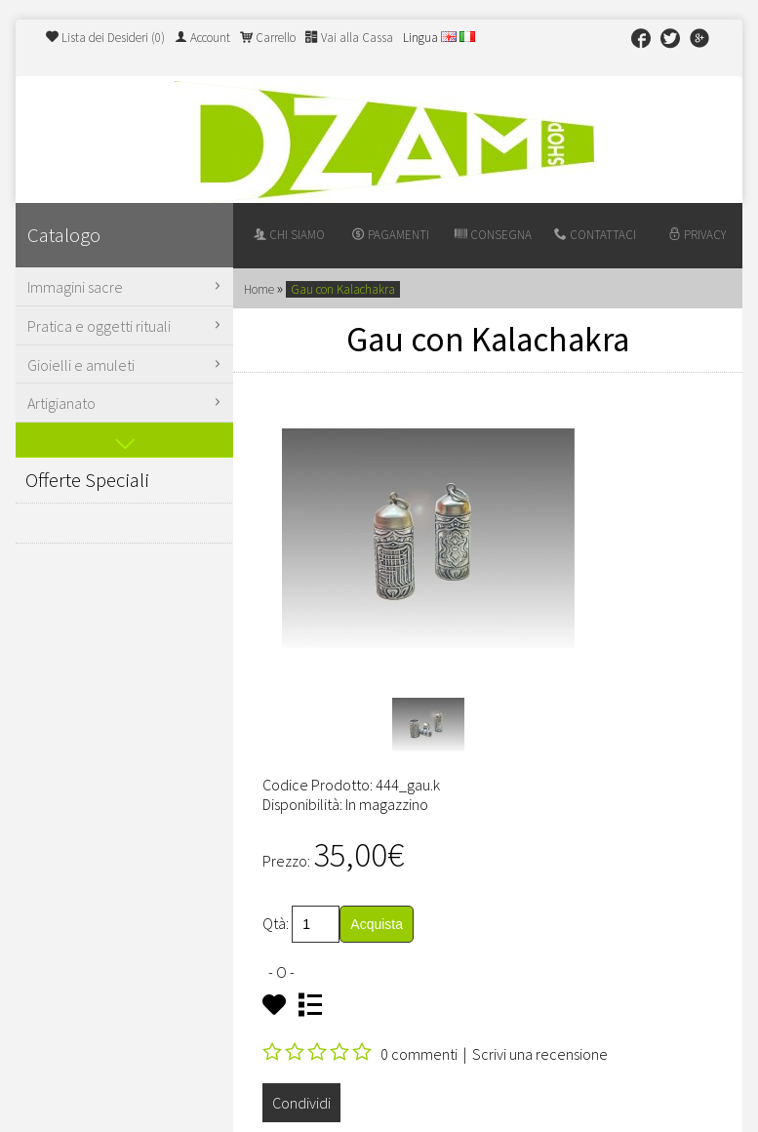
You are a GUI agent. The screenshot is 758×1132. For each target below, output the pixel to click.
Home (259, 289)
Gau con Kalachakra (343, 289)
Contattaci (595, 234)
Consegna (493, 234)
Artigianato (126, 403)
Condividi (301, 1102)
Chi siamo (289, 234)
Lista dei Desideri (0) (105, 37)
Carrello (268, 37)
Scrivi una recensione (540, 1054)
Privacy (697, 234)
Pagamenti (390, 234)
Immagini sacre (126, 287)
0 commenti (419, 1054)
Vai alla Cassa (349, 37)
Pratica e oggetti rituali (126, 326)
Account (202, 37)
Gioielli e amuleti (126, 365)
